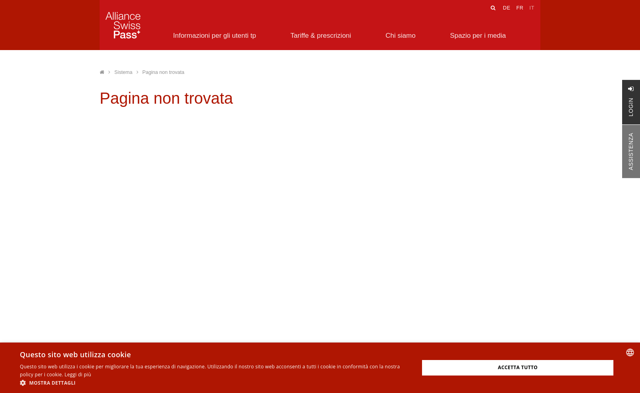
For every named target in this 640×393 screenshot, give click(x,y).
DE (507, 8)
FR (519, 8)
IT (532, 8)
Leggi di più (78, 374)
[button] (213, 383)
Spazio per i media (478, 35)
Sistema (123, 72)
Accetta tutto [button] (518, 367)
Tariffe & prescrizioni (321, 35)
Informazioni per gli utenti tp (214, 35)
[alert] (320, 368)
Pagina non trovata (164, 72)
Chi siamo (401, 35)
